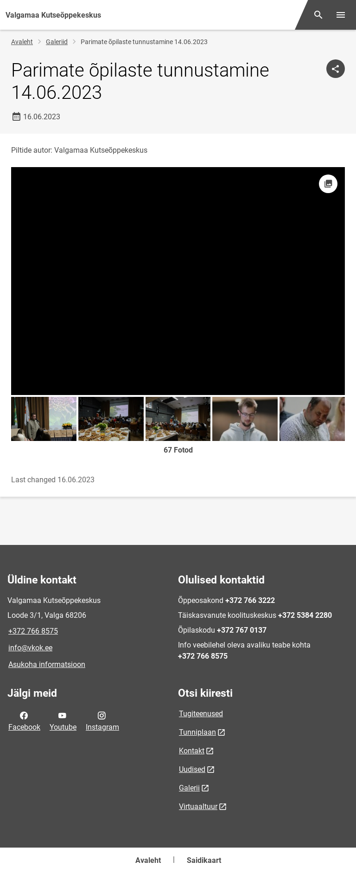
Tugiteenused (201, 713)
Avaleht (22, 41)
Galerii (189, 788)
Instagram (102, 720)
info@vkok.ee (30, 647)
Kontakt (191, 750)
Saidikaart (204, 860)
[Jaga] (335, 68)
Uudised (192, 769)
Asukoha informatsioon (46, 664)
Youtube (63, 720)
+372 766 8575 (33, 631)
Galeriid (57, 41)
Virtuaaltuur (198, 806)
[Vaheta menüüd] (340, 14)
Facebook (24, 720)
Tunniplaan (197, 732)
